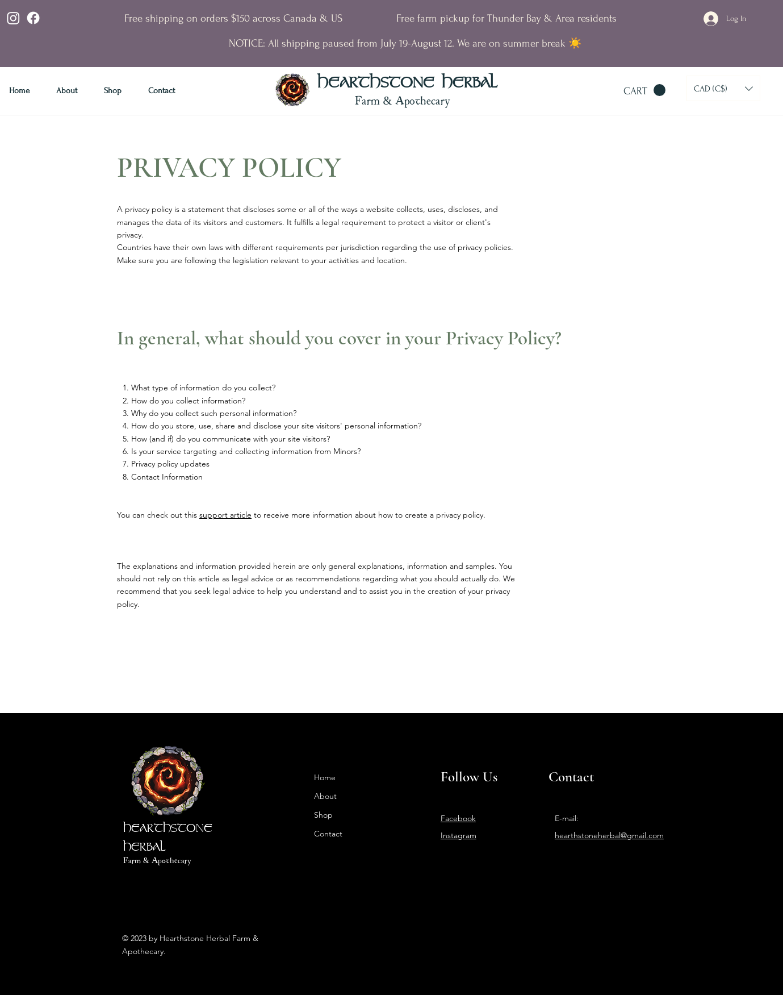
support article (225, 515)
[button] (644, 90)
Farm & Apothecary (403, 100)
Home (325, 777)
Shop (323, 815)
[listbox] (723, 88)
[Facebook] (33, 18)
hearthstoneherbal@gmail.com (609, 835)
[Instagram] (13, 18)
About (325, 796)
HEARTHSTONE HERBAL (407, 83)
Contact (328, 834)
